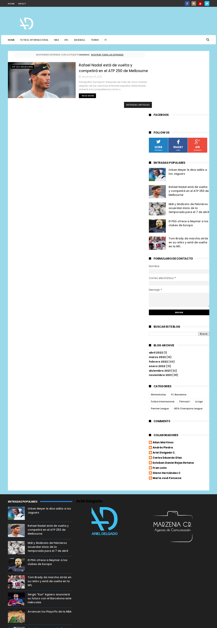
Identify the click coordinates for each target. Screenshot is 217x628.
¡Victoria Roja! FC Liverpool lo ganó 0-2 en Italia (47, 586)
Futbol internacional (162, 340)
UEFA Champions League (188, 347)
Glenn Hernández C (166, 412)
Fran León (160, 407)
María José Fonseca (167, 417)
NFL (67, 40)
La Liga (199, 340)
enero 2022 (157, 305)
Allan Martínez (163, 382)
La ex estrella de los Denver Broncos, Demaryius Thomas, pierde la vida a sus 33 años (48, 605)
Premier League (160, 347)
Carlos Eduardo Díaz (167, 397)
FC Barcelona (178, 333)
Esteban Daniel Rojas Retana (173, 402)
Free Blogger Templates (22, 623)
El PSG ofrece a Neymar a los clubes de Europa (188, 162)
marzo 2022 (157, 296)
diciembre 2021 (160, 310)
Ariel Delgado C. (164, 392)
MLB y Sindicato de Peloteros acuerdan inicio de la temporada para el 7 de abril (189, 147)
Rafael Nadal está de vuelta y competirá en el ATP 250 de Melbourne (189, 130)
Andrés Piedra (163, 387)
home (11, 3)
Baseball (79, 40)
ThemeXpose (58, 623)
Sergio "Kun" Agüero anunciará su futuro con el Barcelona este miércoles (49, 537)
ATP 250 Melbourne (22, 66)
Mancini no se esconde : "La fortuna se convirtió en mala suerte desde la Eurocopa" (47, 571)
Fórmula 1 (184, 340)
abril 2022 (156, 292)
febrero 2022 (158, 301)
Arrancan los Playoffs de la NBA (50, 550)
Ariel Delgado (89, 439)
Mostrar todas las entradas (102, 54)
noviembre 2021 (160, 314)
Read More (75, 95)
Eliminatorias (158, 333)
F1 (106, 40)
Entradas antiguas (128, 104)
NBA (56, 40)
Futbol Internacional (34, 40)
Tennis (95, 40)
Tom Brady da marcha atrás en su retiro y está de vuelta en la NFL (188, 182)
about (22, 3)
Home (11, 40)
